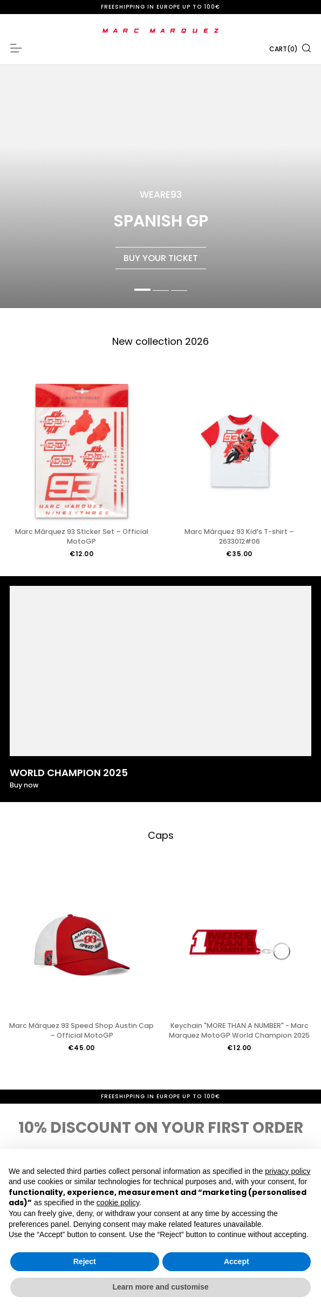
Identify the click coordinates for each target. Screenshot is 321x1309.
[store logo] (160, 31)
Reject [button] (84, 1261)
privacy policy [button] (287, 1171)
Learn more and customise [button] (160, 1287)
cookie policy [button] (118, 1202)
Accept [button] (236, 1261)
